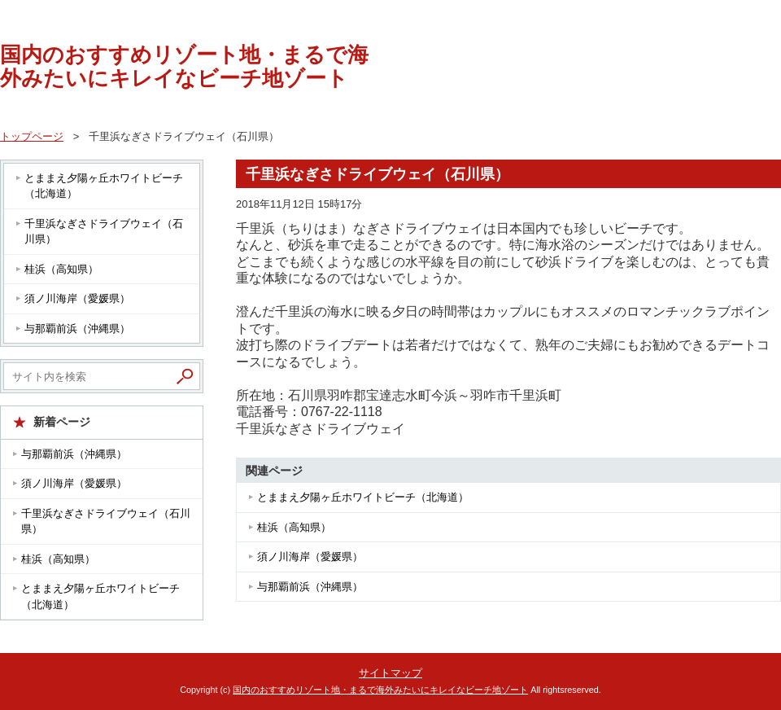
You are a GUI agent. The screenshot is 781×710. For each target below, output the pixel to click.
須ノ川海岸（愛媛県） (310, 556)
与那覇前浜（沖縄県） (310, 587)
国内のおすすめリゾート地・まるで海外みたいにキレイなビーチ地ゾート (184, 66)
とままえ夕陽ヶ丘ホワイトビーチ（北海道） (363, 497)
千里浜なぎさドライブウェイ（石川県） (103, 231)
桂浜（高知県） (294, 527)
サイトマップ (390, 673)
